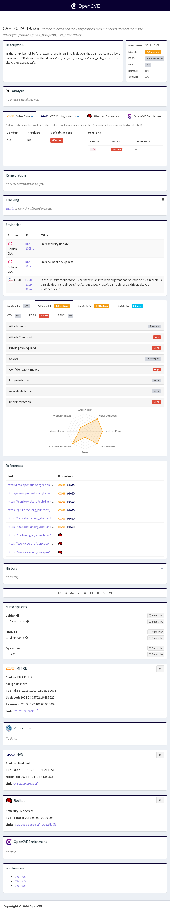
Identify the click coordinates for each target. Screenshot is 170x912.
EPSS (39, 315)
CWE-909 (20, 886)
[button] (4, 17)
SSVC (65, 315)
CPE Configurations (60, 116)
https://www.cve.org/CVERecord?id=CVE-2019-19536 (43, 543)
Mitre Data (20, 116)
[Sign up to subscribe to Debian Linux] (155, 621)
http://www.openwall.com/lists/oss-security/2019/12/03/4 (47, 493)
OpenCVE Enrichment (144, 116)
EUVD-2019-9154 (29, 284)
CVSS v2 (130, 305)
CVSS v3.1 (54, 305)
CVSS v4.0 (18, 305)
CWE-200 (20, 877)
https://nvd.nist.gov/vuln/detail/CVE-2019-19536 (40, 535)
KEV (14, 315)
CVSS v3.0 (93, 305)
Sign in (10, 208)
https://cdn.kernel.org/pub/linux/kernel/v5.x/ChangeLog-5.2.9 (49, 502)
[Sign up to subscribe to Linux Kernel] (155, 637)
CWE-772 (20, 881)
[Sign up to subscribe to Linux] (155, 631)
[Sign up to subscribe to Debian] (155, 615)
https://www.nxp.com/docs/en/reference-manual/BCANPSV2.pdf (51, 552)
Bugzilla (49, 824)
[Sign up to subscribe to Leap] (155, 654)
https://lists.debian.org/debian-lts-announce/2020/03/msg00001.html (54, 527)
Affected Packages (103, 116)
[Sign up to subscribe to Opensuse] (155, 648)
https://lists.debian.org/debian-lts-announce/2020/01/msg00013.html (54, 518)
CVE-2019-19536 (21, 28)
